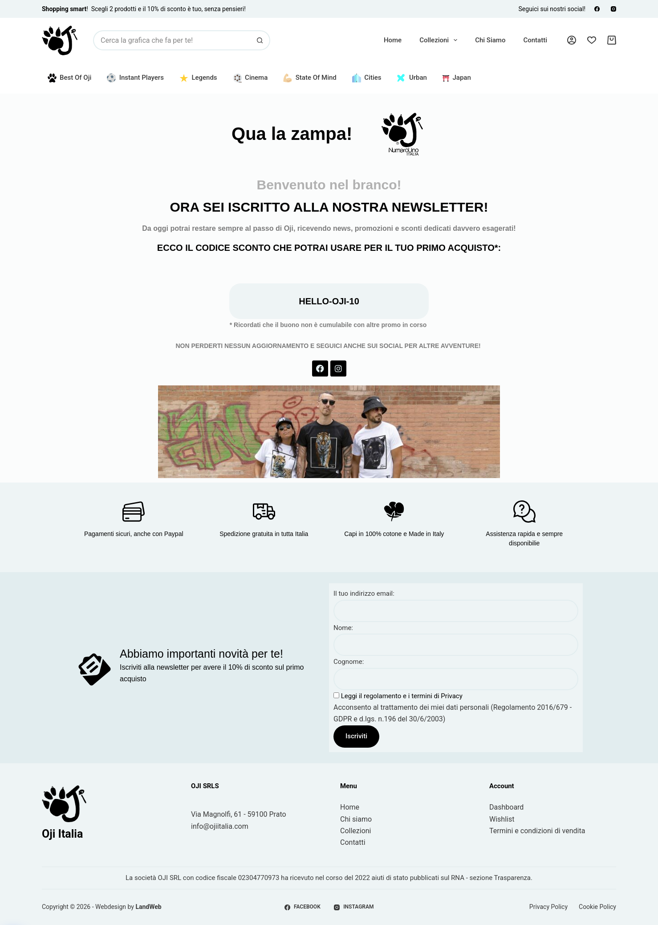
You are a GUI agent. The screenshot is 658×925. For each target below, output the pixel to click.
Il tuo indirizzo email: (363, 593)
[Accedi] (571, 40)
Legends (198, 78)
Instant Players (135, 78)
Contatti (535, 40)
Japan (457, 78)
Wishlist (501, 819)
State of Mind (310, 78)
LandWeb (148, 906)
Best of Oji (70, 78)
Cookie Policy (597, 906)
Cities (367, 78)
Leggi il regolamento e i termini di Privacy (401, 696)
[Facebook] (597, 9)
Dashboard (506, 807)
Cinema (250, 78)
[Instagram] (613, 9)
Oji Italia (62, 833)
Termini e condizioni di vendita (537, 831)
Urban (411, 78)
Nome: (343, 628)
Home (393, 40)
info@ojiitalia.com (219, 826)
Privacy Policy (548, 906)
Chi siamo (490, 40)
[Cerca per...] (171, 40)
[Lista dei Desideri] (591, 40)
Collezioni (440, 40)
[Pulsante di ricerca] (260, 40)
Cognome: (348, 662)
